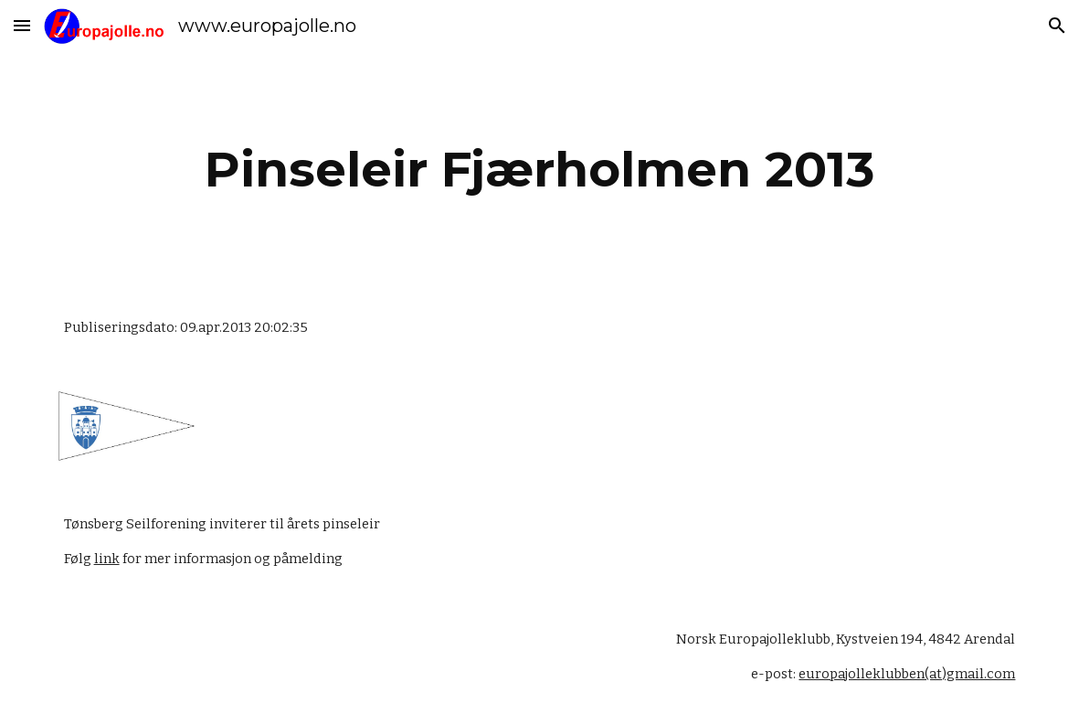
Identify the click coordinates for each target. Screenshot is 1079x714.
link (107, 558)
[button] (22, 25)
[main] (540, 169)
